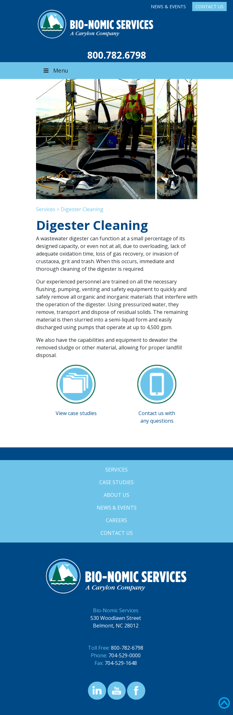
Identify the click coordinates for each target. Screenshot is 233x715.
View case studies (76, 413)
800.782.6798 (116, 55)
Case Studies (116, 482)
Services (45, 209)
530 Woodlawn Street (115, 617)
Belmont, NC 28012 (115, 625)
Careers (116, 520)
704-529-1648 (121, 663)
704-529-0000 (124, 655)
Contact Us (209, 6)
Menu (55, 70)
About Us (116, 494)
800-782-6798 (127, 647)
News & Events (168, 6)
